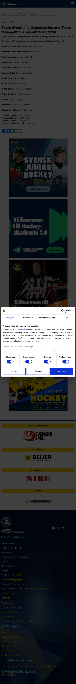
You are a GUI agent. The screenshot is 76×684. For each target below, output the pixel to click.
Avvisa (14, 371)
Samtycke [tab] (10, 318)
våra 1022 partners (16, 330)
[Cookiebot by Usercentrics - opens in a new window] (63, 311)
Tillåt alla (62, 371)
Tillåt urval (38, 371)
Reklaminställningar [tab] (46, 318)
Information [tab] (28, 318)
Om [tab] (66, 318)
